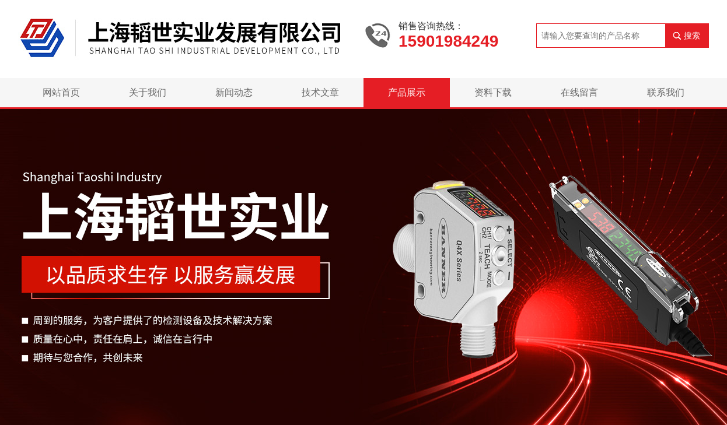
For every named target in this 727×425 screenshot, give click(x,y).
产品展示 (406, 92)
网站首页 (61, 92)
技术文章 (320, 92)
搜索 (692, 35)
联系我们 (665, 92)
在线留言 (579, 92)
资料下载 (493, 92)
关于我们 (147, 92)
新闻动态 (234, 92)
